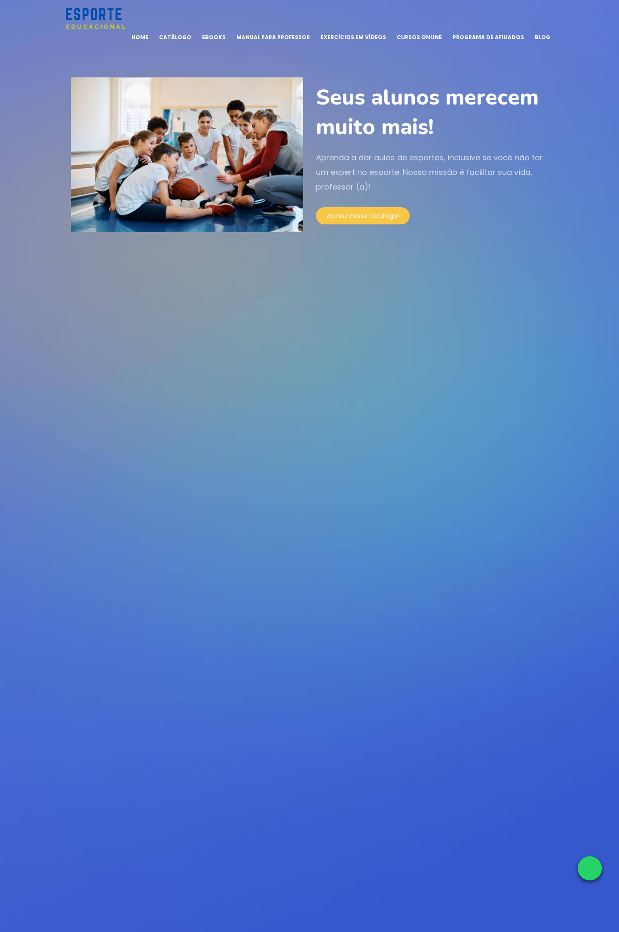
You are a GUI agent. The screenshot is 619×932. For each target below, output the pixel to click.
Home (140, 37)
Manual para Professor (273, 37)
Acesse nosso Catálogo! (363, 216)
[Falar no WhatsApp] (590, 868)
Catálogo (175, 37)
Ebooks (214, 37)
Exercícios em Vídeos (353, 37)
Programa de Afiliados (488, 37)
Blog (542, 37)
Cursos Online (419, 37)
